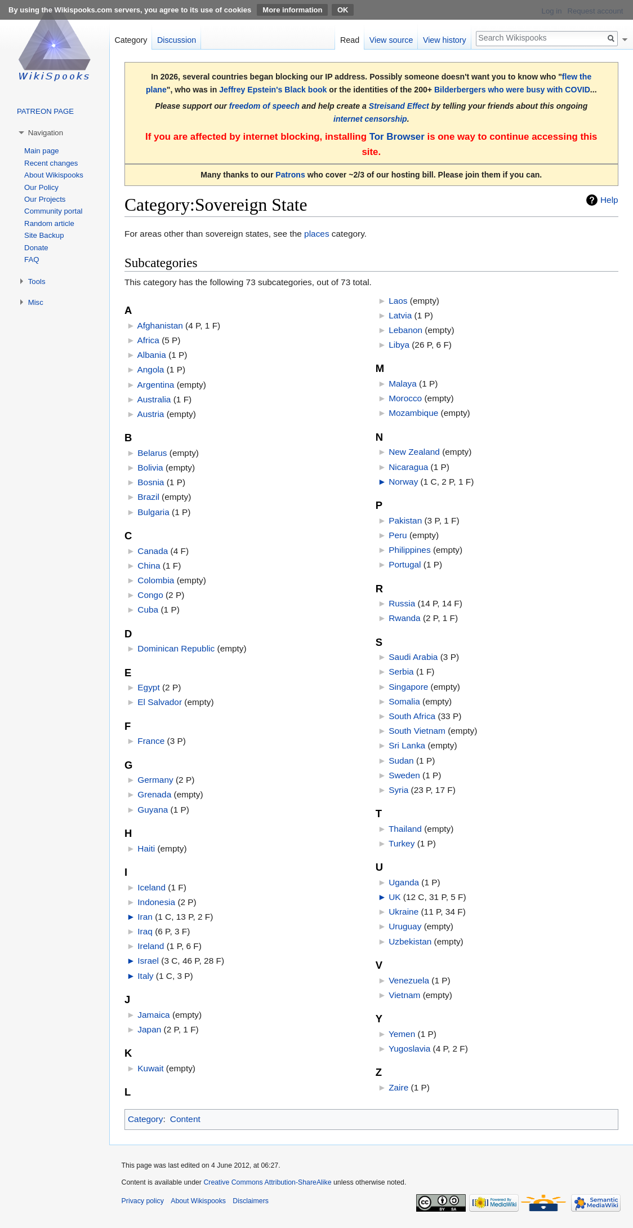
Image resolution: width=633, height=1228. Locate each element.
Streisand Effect (399, 105)
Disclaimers (251, 1201)
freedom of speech (264, 105)
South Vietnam (417, 730)
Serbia (401, 671)
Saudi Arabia (413, 657)
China (148, 565)
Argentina (156, 384)
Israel (148, 960)
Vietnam (404, 995)
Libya (399, 344)
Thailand (405, 829)
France (150, 741)
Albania (151, 355)
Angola (150, 369)
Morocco (405, 398)
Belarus (152, 453)
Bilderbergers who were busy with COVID (512, 89)
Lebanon (405, 330)
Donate (36, 247)
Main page (41, 151)
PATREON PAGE (45, 111)
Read (349, 40)
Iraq (145, 931)
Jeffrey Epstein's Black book (273, 89)
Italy (145, 976)
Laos (398, 300)
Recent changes (51, 163)
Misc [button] (35, 302)
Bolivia (150, 467)
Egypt (148, 687)
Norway (403, 481)
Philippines (409, 550)
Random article (49, 223)
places (316, 233)
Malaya (403, 383)
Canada (152, 551)
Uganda (404, 882)
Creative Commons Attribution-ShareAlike (267, 1182)
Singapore (408, 686)
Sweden (404, 775)
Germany (155, 779)
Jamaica (153, 1014)
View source (391, 40)
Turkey (401, 843)
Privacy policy (143, 1201)
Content (185, 1119)
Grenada (154, 794)
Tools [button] (37, 281)
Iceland (151, 887)
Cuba (147, 609)
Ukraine (403, 911)
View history (444, 40)
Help (609, 200)
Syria (398, 790)
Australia (154, 399)
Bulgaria (153, 512)
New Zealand (414, 451)
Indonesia (156, 902)
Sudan (401, 760)
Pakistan (405, 520)
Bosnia (150, 482)
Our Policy (41, 187)
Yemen (402, 1034)
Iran (145, 916)
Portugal (405, 564)
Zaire (398, 1087)
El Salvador (159, 702)
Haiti (146, 848)
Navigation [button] (45, 132)
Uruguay (405, 926)
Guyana (152, 809)
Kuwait (150, 1068)
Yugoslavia (409, 1048)
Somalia (404, 701)
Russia (402, 603)
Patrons (290, 174)
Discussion (176, 40)
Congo (150, 595)
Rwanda (404, 618)
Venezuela (409, 980)
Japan (149, 1029)
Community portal (53, 211)
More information (292, 10)
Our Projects (44, 199)
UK (394, 897)
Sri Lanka (407, 745)
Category (145, 1119)
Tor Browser (397, 136)
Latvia (400, 315)
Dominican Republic (176, 648)
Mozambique (413, 413)
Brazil (148, 497)
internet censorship (370, 118)
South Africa (412, 716)
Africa (148, 340)
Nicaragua (408, 467)
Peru (398, 535)
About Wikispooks (53, 175)
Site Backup (44, 235)
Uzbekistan (410, 941)
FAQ (31, 259)
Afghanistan (160, 325)
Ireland (150, 946)
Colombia (155, 580)
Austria (150, 414)
